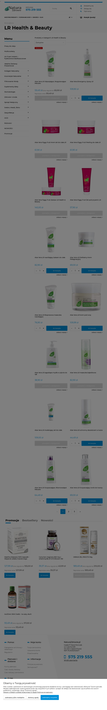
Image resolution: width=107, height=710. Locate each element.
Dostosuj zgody (33, 697)
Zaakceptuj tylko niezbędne (14, 697)
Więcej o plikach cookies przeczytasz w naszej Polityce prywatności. (28, 692)
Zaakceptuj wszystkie (49, 697)
